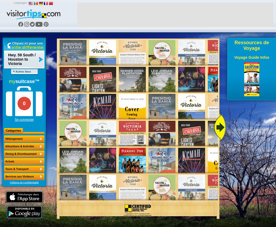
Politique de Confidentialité (24, 182)
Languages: (21, 2)
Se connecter (24, 120)
